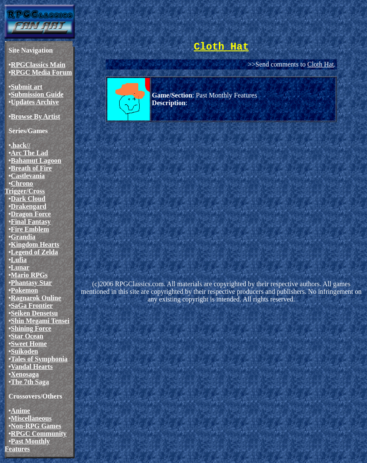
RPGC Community (39, 433)
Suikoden (24, 351)
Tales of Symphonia (39, 359)
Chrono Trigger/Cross (25, 187)
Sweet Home (29, 343)
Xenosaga (25, 374)
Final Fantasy (31, 221)
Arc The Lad (29, 152)
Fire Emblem (30, 229)
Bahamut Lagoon (36, 160)
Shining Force (31, 328)
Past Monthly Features (27, 445)
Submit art (26, 86)
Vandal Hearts (32, 366)
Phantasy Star (31, 282)
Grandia (23, 236)
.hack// (21, 145)
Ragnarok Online (36, 297)
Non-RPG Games (36, 426)
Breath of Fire (31, 168)
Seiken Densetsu (34, 313)
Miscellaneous (31, 418)
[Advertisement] (221, 189)
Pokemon (24, 290)
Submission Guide (37, 94)
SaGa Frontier (32, 305)
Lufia (19, 259)
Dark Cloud (28, 198)
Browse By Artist (35, 116)
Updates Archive (35, 102)
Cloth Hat (320, 64)
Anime (20, 410)
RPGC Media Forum (41, 72)
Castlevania (28, 175)
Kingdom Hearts (35, 244)
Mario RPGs (29, 275)
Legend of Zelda (34, 252)
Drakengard (29, 206)
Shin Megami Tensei (40, 320)
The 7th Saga (30, 381)
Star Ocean (27, 336)
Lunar (20, 267)
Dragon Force (31, 214)
